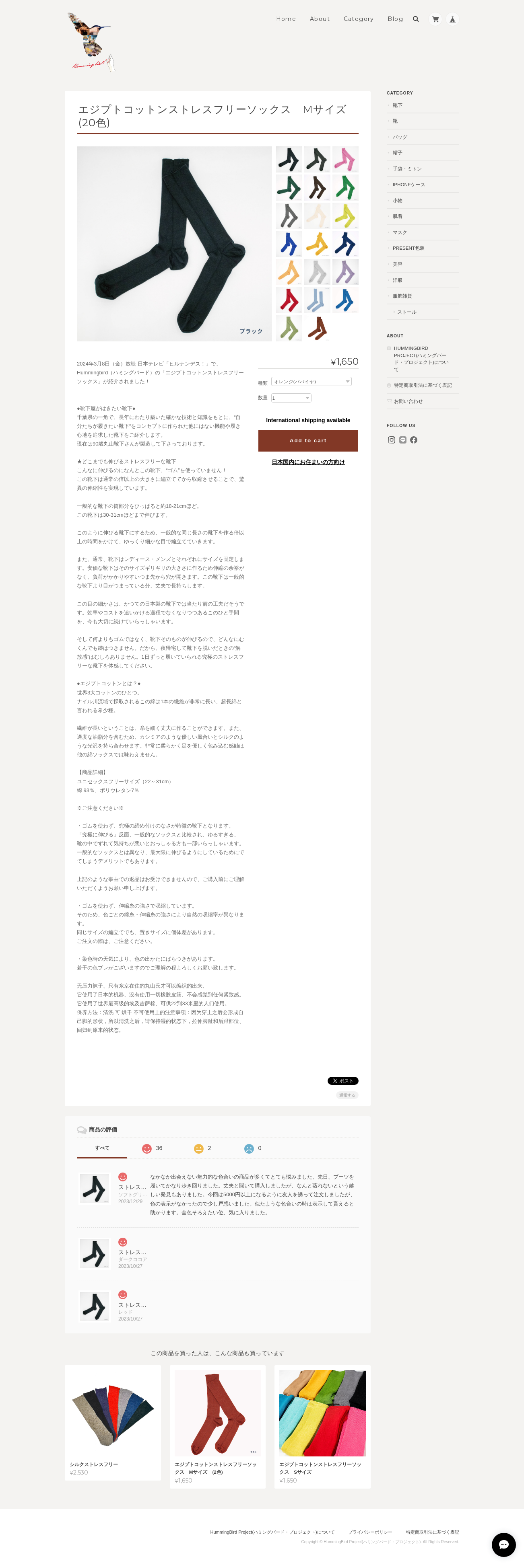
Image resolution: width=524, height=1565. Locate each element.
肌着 (397, 216)
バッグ (400, 137)
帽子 (397, 152)
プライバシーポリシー (370, 1532)
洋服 (397, 280)
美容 (397, 264)
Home (286, 19)
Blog (395, 19)
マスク (400, 232)
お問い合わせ (408, 401)
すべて (102, 1148)
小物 (397, 200)
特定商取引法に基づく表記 (423, 385)
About (320, 19)
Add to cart (308, 440)
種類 (263, 383)
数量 (263, 397)
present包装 (409, 248)
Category (359, 19)
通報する (347, 1095)
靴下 (397, 105)
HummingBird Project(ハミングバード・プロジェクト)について (421, 358)
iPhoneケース (409, 184)
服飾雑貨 (402, 295)
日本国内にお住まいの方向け (308, 462)
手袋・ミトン (407, 168)
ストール (407, 311)
